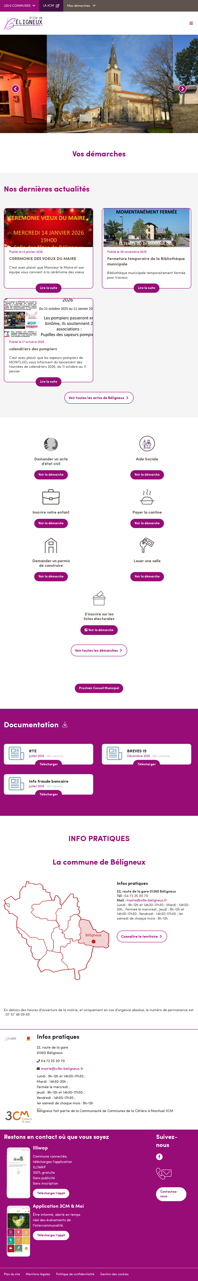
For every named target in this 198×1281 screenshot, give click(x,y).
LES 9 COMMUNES (17, 6)
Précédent (15, 89)
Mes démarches (79, 6)
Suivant (182, 89)
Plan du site (12, 1274)
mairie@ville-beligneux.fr (146, 900)
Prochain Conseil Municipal (99, 688)
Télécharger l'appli (51, 1193)
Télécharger (48, 764)
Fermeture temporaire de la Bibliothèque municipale (146, 261)
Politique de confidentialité (75, 1274)
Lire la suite (48, 288)
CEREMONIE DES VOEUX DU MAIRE (42, 259)
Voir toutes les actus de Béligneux (96, 398)
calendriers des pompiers (33, 349)
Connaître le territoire (139, 937)
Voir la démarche (51, 474)
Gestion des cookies (114, 1274)
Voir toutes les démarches (96, 651)
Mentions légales (38, 1274)
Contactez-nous (169, 1194)
